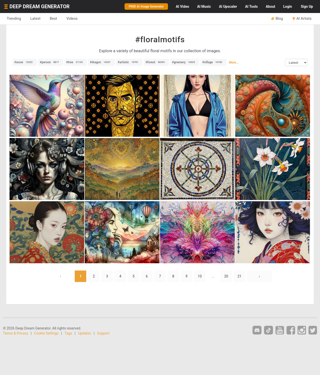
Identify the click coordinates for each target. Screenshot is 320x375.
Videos (72, 18)
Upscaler (228, 6)
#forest (156, 62)
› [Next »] (259, 276)
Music (204, 6)
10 (200, 276)
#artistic (129, 62)
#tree (75, 62)
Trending (14, 18)
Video (182, 6)
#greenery (185, 62)
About (270, 6)
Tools (251, 6)
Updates (84, 333)
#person (50, 62)
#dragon (101, 62)
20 (226, 276)
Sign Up (307, 6)
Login (287, 6)
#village (213, 62)
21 (240, 276)
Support (103, 333)
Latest (35, 18)
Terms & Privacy (15, 333)
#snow (24, 62)
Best (53, 18)
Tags (68, 333)
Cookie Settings (46, 333)
